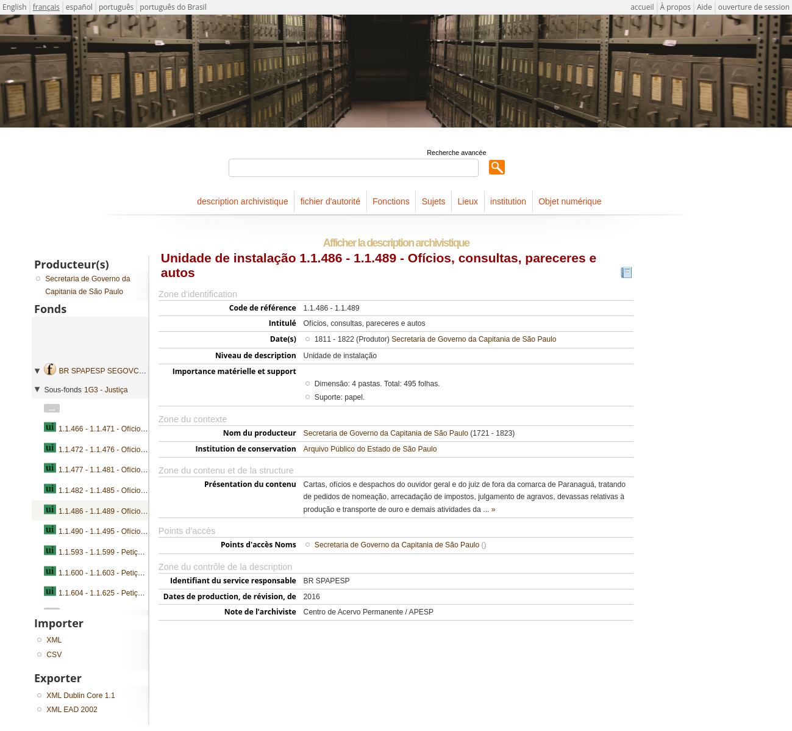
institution (508, 201)
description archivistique (242, 201)
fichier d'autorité (330, 201)
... (52, 408)
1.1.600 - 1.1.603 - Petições (104, 573)
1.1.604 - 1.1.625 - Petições (104, 593)
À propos (675, 7)
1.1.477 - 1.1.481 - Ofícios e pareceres (122, 470)
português (116, 7)
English (14, 7)
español (79, 7)
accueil (642, 7)
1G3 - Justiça (106, 390)
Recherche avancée (456, 152)
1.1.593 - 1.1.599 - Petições (104, 552)
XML (54, 640)
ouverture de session (754, 7)
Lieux (468, 201)
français (46, 7)
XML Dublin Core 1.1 (80, 695)
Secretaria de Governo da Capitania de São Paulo (473, 339)
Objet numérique (570, 201)
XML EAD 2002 (71, 709)
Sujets (434, 201)
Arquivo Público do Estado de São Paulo (370, 449)
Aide (704, 7)
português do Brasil (173, 7)
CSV (54, 654)
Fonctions (391, 201)
